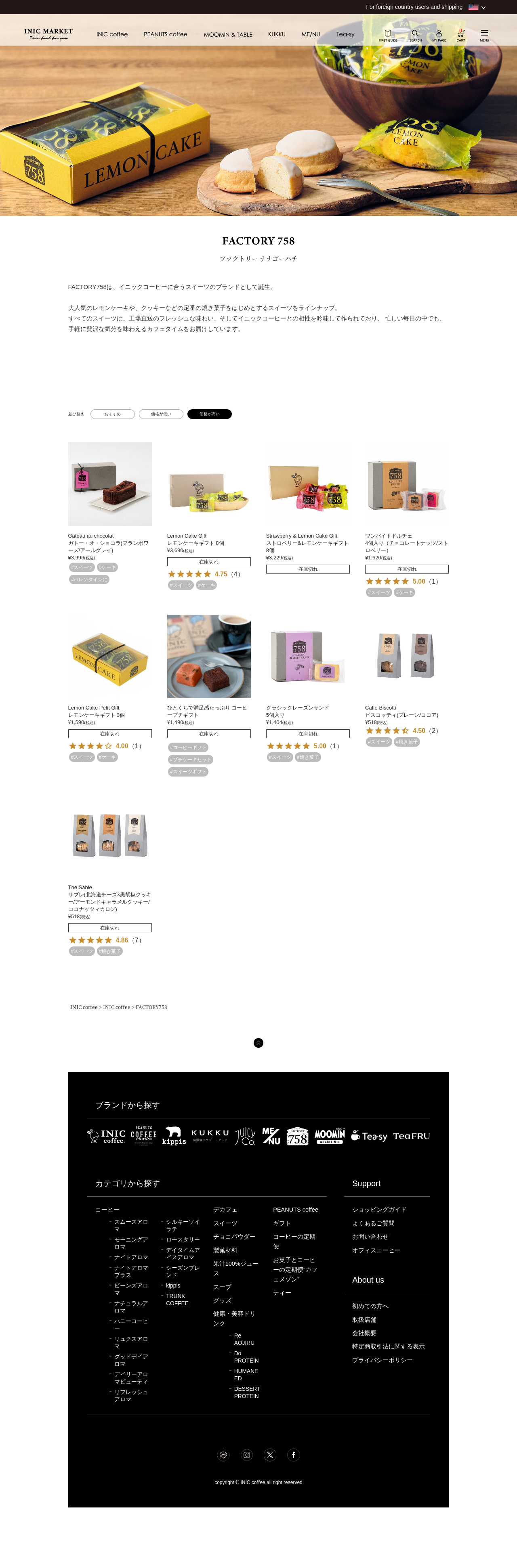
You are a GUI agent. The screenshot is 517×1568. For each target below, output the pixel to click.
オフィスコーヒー (376, 1250)
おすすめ (113, 414)
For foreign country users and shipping (414, 7)
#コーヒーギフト (188, 747)
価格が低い (161, 414)
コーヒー (107, 1209)
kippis (173, 1286)
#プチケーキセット (191, 759)
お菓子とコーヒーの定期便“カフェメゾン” (295, 1270)
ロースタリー (183, 1240)
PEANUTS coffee (295, 1209)
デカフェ (225, 1209)
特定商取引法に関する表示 (388, 1346)
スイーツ (225, 1223)
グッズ (222, 1300)
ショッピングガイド (379, 1209)
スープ (222, 1287)
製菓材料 (225, 1250)
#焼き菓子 (308, 757)
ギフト (282, 1223)
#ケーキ (107, 567)
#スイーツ (82, 567)
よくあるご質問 (373, 1223)
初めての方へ (370, 1306)
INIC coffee (84, 1006)
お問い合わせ (370, 1236)
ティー (282, 1293)
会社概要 (364, 1333)
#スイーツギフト (188, 772)
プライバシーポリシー (382, 1360)
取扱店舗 (364, 1320)
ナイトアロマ (131, 1257)
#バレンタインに (89, 579)
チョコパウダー (234, 1236)
